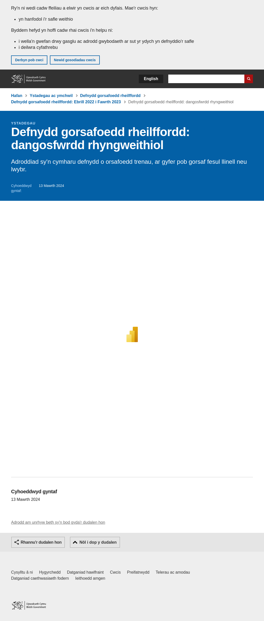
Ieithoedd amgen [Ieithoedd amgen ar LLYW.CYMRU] (90, 578)
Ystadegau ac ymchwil (51, 95)
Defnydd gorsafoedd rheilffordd (110, 95)
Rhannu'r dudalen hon (41, 542)
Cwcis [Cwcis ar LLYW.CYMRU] (115, 572)
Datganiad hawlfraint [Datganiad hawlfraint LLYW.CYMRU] (85, 572)
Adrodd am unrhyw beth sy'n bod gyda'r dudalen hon (58, 522)
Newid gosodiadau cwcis (75, 60)
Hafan (16, 95)
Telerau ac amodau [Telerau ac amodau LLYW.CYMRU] (173, 572)
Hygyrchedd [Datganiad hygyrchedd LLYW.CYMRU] (49, 572)
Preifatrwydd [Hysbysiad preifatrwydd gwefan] (138, 572)
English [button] (151, 79)
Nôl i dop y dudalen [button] (98, 542)
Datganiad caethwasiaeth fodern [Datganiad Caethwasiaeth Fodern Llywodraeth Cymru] (40, 578)
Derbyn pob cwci (29, 60)
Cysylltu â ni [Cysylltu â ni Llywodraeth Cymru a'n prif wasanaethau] (22, 572)
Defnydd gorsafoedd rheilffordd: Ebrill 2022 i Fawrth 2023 (66, 102)
